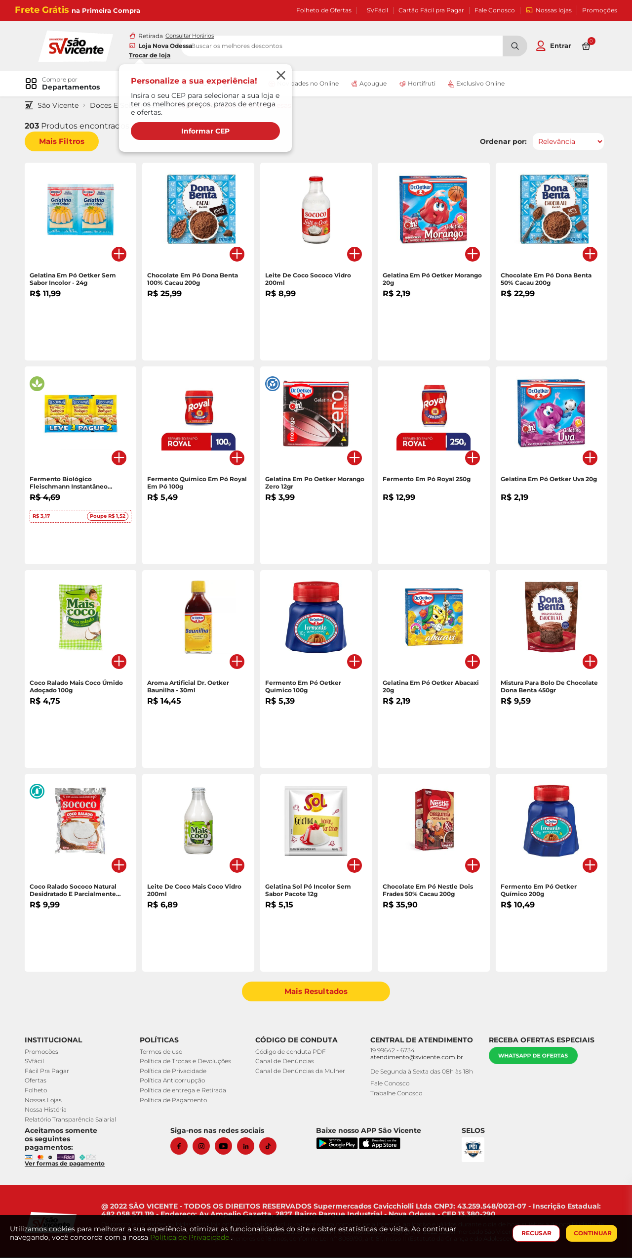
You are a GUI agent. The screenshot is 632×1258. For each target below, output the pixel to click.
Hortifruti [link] (421, 84)
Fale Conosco (494, 10)
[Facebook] (184, 1147)
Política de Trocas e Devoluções (187, 1062)
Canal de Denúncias (282, 1062)
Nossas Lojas (48, 1101)
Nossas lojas (548, 10)
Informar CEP (208, 131)
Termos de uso (163, 1052)
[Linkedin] (250, 1147)
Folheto (41, 1091)
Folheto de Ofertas (324, 10)
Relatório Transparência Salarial (75, 1120)
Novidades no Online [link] (307, 84)
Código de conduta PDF (288, 1052)
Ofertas (40, 1081)
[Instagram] (206, 1147)
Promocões (46, 1052)
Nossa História (51, 1110)
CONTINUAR (590, 1233)
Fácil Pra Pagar (52, 1072)
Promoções (599, 10)
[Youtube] (228, 1147)
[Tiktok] (273, 1147)
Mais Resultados (316, 992)
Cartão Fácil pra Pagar (431, 10)
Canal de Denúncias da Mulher (298, 1072)
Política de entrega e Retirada (185, 1091)
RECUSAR (534, 1233)
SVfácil (39, 1062)
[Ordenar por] (563, 143)
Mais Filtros (66, 142)
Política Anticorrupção (174, 1081)
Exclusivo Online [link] (480, 84)
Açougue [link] (373, 84)
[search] (384, 46)
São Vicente (62, 106)
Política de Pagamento (175, 1101)
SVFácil (377, 10)
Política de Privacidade (175, 1072)
